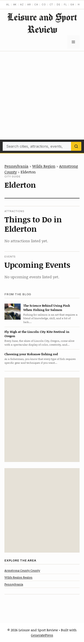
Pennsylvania (16, 166)
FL (65, 4)
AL (8, 4)
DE (58, 4)
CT (51, 4)
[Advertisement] (42, 95)
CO (44, 4)
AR (29, 4)
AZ (22, 4)
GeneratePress (42, 635)
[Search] (76, 146)
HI (79, 4)
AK (15, 4)
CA (36, 4)
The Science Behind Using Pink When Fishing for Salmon (46, 307)
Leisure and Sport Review (42, 23)
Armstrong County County (22, 570)
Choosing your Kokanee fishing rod (31, 354)
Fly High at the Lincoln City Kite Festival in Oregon (36, 333)
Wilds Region (43, 166)
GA (72, 4)
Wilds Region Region (18, 577)
